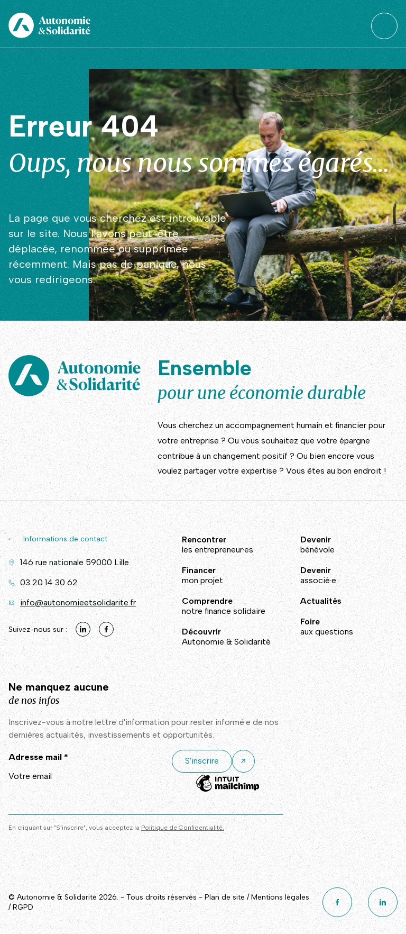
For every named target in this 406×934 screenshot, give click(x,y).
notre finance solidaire (226, 606)
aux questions (326, 626)
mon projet (226, 575)
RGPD (23, 907)
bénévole (326, 544)
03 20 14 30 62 (49, 582)
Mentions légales (280, 897)
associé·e (326, 575)
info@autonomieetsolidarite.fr (78, 602)
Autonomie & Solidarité (226, 637)
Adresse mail (38, 757)
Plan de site (225, 897)
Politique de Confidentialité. (182, 827)
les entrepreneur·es (226, 544)
